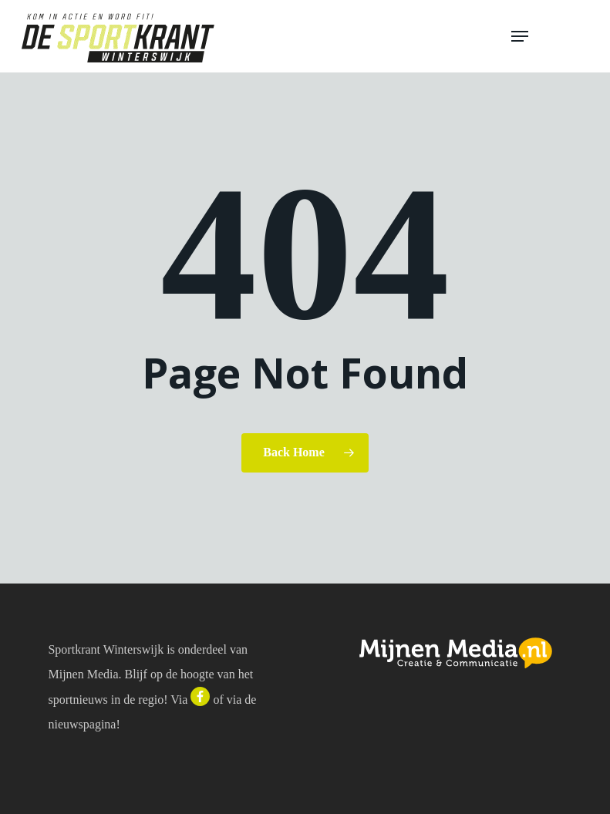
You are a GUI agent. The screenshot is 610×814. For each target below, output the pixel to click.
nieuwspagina (82, 724)
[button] (549, 36)
